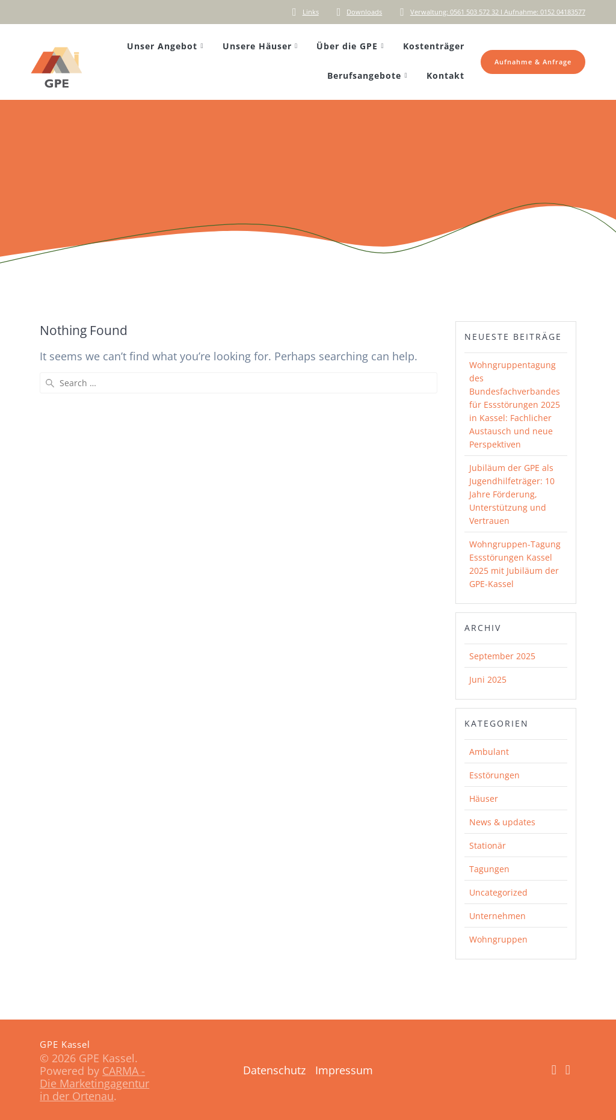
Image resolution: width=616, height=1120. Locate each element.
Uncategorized (498, 892)
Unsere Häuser (257, 46)
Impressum (344, 1070)
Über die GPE (347, 46)
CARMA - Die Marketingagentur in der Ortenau (94, 1083)
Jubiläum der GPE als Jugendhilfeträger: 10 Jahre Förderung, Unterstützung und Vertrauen (512, 494)
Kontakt (445, 75)
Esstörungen (494, 775)
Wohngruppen (498, 939)
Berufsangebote (364, 75)
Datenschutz (274, 1070)
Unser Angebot (162, 46)
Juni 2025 (488, 679)
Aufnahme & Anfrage (532, 62)
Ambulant (489, 751)
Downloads (364, 11)
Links (311, 11)
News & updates (502, 822)
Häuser (483, 798)
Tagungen (489, 869)
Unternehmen (497, 916)
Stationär (487, 845)
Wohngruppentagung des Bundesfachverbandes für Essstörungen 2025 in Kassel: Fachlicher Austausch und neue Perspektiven (514, 404)
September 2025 (502, 656)
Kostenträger (433, 46)
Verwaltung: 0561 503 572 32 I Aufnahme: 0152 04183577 (497, 11)
